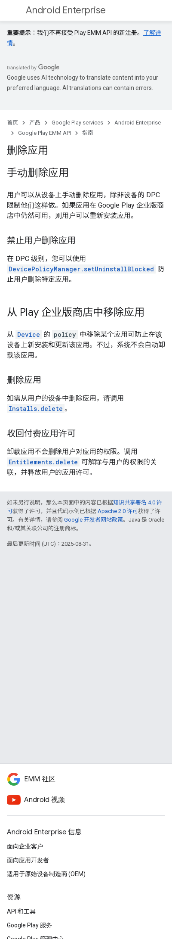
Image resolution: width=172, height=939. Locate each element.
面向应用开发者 (28, 860)
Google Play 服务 (29, 925)
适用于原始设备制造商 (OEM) (46, 874)
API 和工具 (21, 911)
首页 (12, 122)
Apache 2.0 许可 (118, 511)
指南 (87, 133)
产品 (34, 122)
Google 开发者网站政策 (93, 519)
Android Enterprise (66, 10)
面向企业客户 (25, 846)
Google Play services (77, 122)
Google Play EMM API (44, 133)
